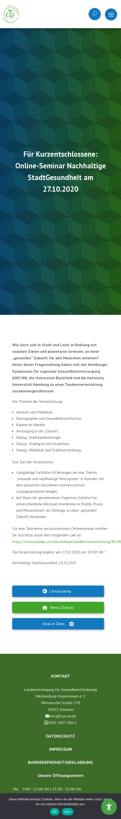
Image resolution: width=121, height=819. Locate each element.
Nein (67, 812)
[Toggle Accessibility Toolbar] (109, 807)
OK (54, 812)
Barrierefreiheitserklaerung (60, 762)
